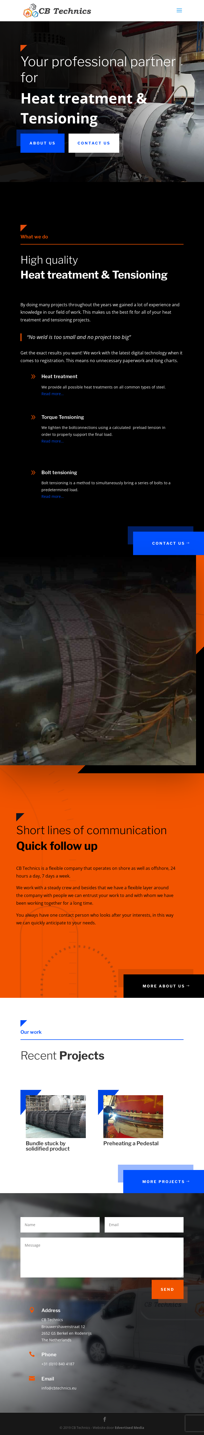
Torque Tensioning (62, 417)
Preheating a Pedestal (131, 1143)
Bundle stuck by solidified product (48, 1146)
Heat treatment (59, 376)
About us (42, 143)
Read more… (52, 393)
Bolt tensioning (59, 472)
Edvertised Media (129, 1427)
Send (168, 1289)
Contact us (94, 143)
